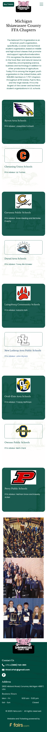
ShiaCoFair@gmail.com (17, 669)
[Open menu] (41, 4)
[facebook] (4, 675)
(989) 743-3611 (18, 665)
